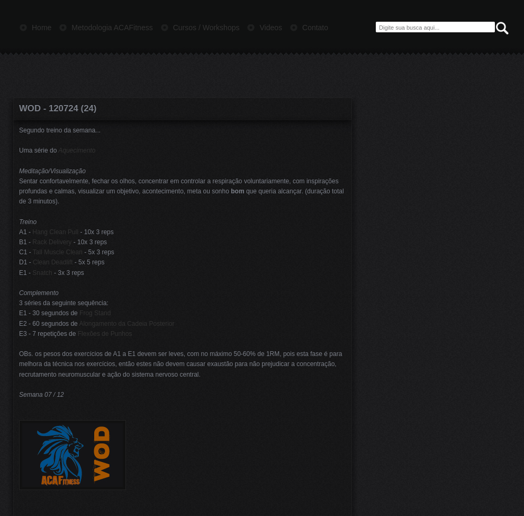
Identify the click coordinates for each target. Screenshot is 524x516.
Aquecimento (76, 150)
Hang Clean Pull (55, 232)
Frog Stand (95, 313)
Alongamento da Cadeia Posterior (126, 323)
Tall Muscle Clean (58, 252)
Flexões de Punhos (105, 333)
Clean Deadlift (53, 262)
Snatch (42, 273)
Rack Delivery (51, 242)
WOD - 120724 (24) (57, 108)
